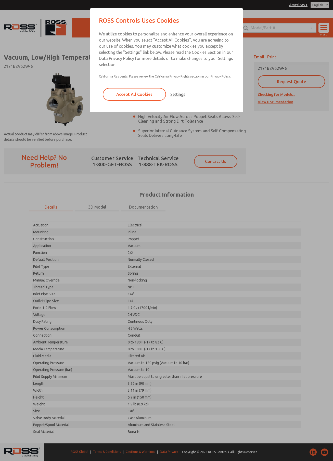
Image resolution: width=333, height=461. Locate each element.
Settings (177, 94)
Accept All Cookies (134, 94)
